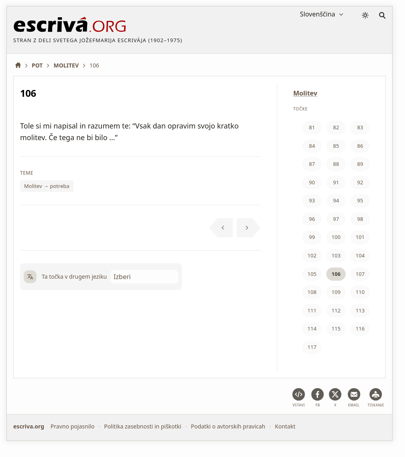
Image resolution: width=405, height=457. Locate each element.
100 (336, 237)
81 (312, 127)
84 (312, 145)
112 (336, 310)
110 (360, 292)
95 (360, 200)
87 (312, 163)
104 (360, 255)
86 (360, 145)
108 (311, 292)
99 (312, 237)
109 (336, 292)
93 (312, 200)
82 (336, 127)
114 (311, 328)
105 (311, 273)
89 (360, 163)
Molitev (305, 93)
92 (360, 182)
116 (360, 328)
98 (360, 218)
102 (311, 255)
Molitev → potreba (46, 186)
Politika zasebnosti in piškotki (142, 426)
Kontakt (285, 426)
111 (311, 310)
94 (336, 200)
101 (360, 237)
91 (336, 182)
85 (336, 145)
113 (360, 310)
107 (360, 273)
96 (312, 218)
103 (336, 255)
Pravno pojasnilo (72, 426)
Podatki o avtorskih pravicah (228, 426)
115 (336, 328)
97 (336, 218)
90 (312, 182)
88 (336, 163)
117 (311, 347)
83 (360, 127)
